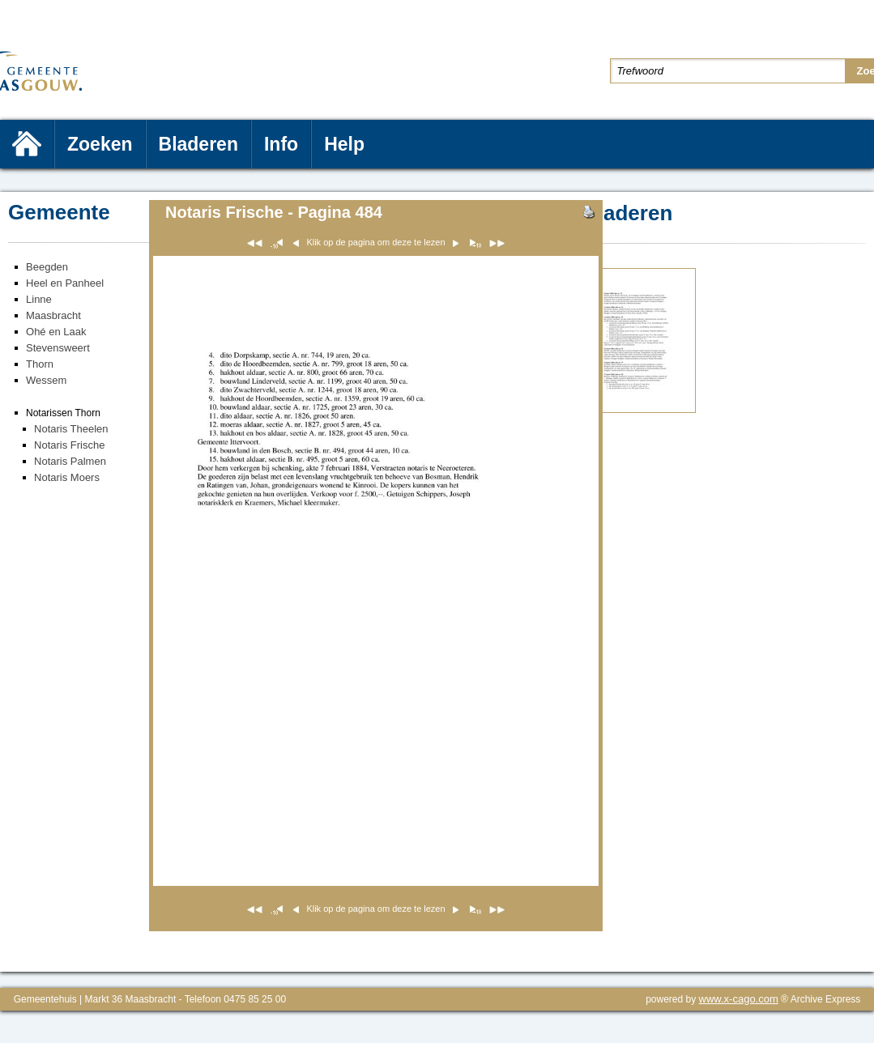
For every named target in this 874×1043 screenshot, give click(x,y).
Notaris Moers (67, 477)
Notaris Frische (69, 445)
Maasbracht (53, 315)
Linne (39, 299)
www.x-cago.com (738, 999)
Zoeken (100, 144)
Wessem (46, 380)
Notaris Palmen (70, 461)
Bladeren (198, 144)
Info (281, 144)
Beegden (47, 267)
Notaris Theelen (71, 429)
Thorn (39, 364)
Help (344, 144)
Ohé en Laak (56, 332)
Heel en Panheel (65, 283)
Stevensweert (58, 348)
